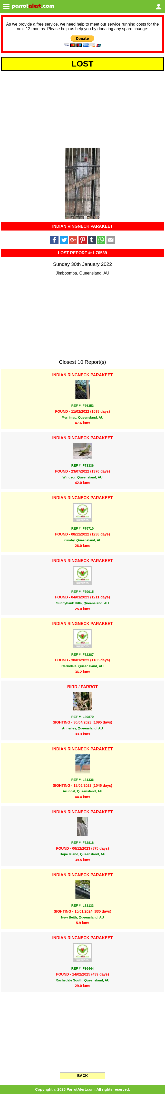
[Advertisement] (82, 108)
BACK (82, 1076)
